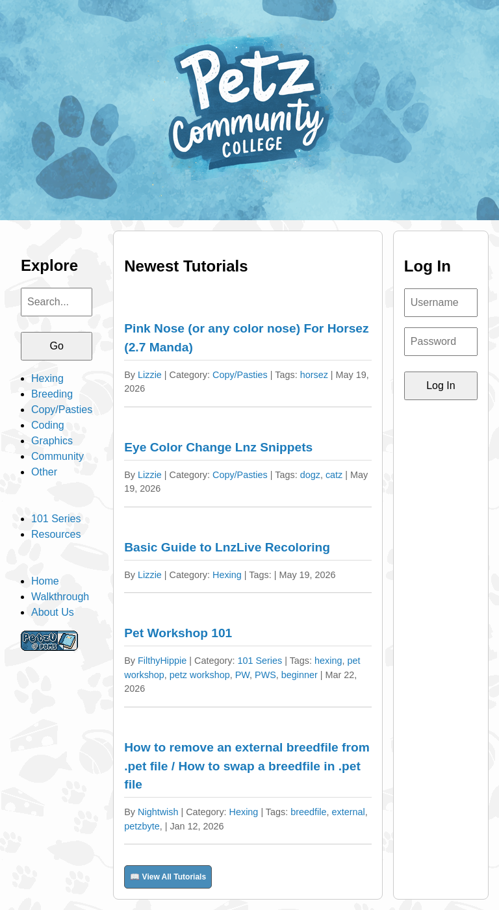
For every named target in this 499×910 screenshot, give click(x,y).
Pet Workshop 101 (178, 633)
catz (334, 475)
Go (56, 345)
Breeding (52, 393)
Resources (56, 534)
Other (44, 471)
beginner (299, 675)
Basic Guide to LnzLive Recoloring (227, 547)
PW (242, 675)
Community (57, 456)
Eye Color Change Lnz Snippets (218, 447)
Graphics (52, 440)
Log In (440, 385)
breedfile (308, 812)
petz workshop (200, 675)
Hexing (47, 378)
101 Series (56, 518)
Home (45, 581)
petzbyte (141, 826)
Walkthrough (60, 596)
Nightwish (158, 812)
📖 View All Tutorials (168, 876)
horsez (314, 375)
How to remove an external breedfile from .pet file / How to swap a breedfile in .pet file (246, 766)
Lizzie (150, 375)
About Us (52, 612)
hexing (328, 660)
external (348, 812)
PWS (265, 675)
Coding (47, 425)
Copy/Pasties (61, 409)
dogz (310, 475)
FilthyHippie (162, 660)
